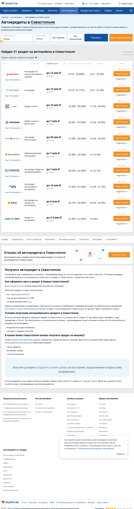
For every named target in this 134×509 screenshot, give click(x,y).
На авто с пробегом (43, 412)
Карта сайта (102, 502)
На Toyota (103, 423)
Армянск (7, 482)
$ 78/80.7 (59, 3)
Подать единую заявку (121, 37)
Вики (52, 502)
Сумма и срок (52, 63)
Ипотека (53, 10)
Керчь (6, 463)
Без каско (71, 435)
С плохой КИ (111, 239)
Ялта (5, 471)
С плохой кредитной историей (80, 427)
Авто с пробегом (34, 239)
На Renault (103, 431)
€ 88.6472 (105, 3)
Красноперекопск (11, 490)
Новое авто (50, 239)
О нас (24, 502)
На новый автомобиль (45, 408)
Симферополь (9, 459)
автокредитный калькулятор (18, 342)
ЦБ (85, 3)
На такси (39, 404)
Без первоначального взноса (15, 404)
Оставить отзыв (119, 254)
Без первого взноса (67, 239)
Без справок (58, 37)
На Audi (102, 404)
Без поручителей (75, 38)
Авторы (91, 502)
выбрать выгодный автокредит (26, 339)
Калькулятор (17, 239)
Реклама (33, 502)
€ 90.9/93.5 (69, 3)
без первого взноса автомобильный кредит (25, 308)
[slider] (1, 41)
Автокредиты (69, 10)
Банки (119, 10)
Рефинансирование (75, 431)
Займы (108, 10)
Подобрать (96, 37)
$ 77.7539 (94, 3)
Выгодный (97, 239)
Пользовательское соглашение (71, 502)
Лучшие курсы (45, 3)
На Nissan (103, 427)
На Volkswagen (105, 419)
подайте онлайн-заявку (52, 367)
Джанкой (7, 478)
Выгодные (71, 404)
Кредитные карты (90, 10)
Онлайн (4, 239)
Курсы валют (10, 10)
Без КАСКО (84, 239)
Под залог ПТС (73, 408)
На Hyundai (103, 416)
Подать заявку (121, 73)
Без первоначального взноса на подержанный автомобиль (17, 413)
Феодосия (7, 474)
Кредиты (27, 10)
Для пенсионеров (74, 416)
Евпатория (8, 467)
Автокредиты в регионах (14, 455)
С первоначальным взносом (15, 408)
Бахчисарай (8, 486)
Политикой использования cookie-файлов (96, 448)
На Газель (103, 412)
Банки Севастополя (14, 286)
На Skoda (103, 435)
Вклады (40, 10)
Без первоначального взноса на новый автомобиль (17, 419)
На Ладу (102, 408)
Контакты (43, 502)
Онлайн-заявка (73, 423)
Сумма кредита (9, 35)
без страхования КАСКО (18, 294)
